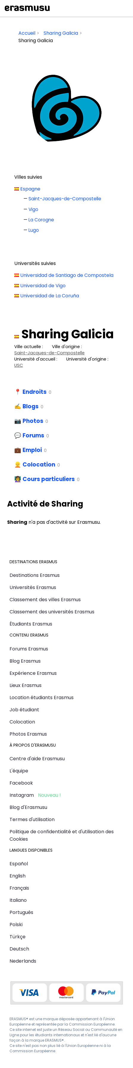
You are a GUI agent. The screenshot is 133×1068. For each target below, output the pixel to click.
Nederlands (23, 961)
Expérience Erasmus (33, 673)
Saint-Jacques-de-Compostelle (64, 199)
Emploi (32, 450)
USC (18, 365)
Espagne (30, 188)
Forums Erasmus (29, 648)
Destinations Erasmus (35, 575)
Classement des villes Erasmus (45, 599)
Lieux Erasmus (26, 685)
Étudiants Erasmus (31, 624)
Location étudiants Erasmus (42, 697)
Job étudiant (24, 709)
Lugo (33, 230)
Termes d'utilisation (32, 819)
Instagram (22, 795)
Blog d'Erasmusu (28, 807)
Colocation (39, 465)
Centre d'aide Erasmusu (37, 758)
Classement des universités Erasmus (52, 611)
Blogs (31, 406)
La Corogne (41, 220)
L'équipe (19, 770)
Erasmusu (27, 8)
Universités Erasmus (33, 587)
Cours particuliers (49, 479)
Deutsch (19, 948)
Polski (16, 924)
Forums (33, 435)
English (18, 875)
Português (21, 912)
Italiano (18, 900)
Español (19, 863)
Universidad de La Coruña (49, 295)
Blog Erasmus (25, 661)
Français (19, 888)
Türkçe (18, 936)
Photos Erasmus (28, 734)
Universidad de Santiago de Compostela (66, 275)
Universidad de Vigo (43, 285)
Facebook (21, 783)
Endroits (35, 392)
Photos (33, 421)
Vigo (33, 209)
